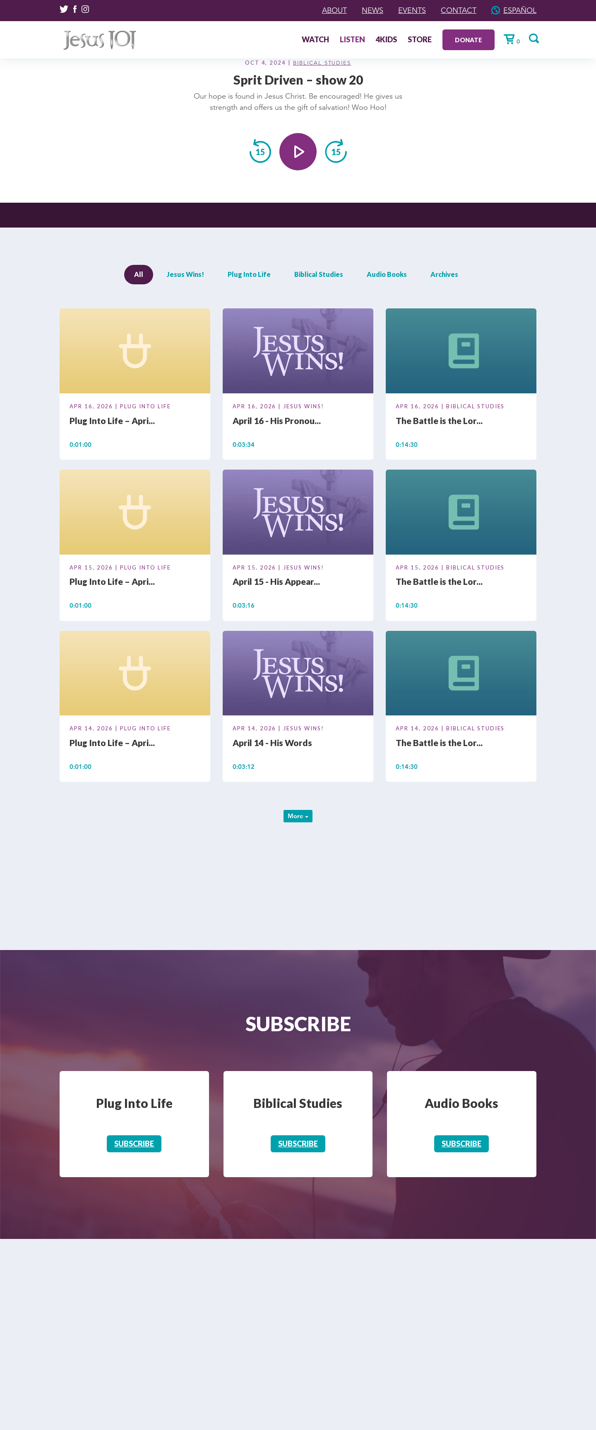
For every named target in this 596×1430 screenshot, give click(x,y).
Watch (315, 40)
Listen (352, 40)
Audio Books (387, 274)
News (372, 10)
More (298, 816)
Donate (468, 40)
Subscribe (134, 1143)
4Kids (386, 40)
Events (412, 10)
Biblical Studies (322, 63)
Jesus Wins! (185, 274)
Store (420, 40)
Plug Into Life (249, 274)
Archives (444, 274)
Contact (458, 10)
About (334, 10)
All (138, 274)
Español (519, 10)
